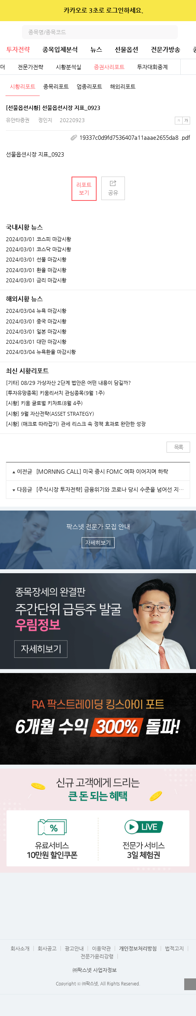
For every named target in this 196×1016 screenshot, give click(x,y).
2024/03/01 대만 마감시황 (36, 342)
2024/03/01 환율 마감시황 (36, 270)
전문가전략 (30, 67)
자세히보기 (98, 543)
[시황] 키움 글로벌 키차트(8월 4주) (44, 403)
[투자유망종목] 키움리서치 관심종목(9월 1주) (55, 393)
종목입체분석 (60, 49)
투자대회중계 (152, 67)
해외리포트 (123, 86)
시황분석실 (68, 67)
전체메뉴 (189, 32)
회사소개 (20, 948)
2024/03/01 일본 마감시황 (36, 331)
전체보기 (188, 67)
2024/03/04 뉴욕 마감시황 (36, 311)
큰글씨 (186, 121)
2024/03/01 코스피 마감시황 (38, 239)
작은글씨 (179, 121)
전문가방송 (165, 49)
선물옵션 (126, 49)
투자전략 (18, 49)
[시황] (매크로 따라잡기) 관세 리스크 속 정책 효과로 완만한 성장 (76, 424)
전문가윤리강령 (97, 956)
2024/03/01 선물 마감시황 (36, 259)
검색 (171, 32)
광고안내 (74, 948)
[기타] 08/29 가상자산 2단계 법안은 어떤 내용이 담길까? (68, 383)
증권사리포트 (109, 67)
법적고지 (174, 948)
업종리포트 (89, 86)
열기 (190, 984)
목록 (178, 447)
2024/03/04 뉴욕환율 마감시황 (41, 352)
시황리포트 (22, 86)
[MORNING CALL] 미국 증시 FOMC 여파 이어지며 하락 (102, 471)
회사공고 (47, 948)
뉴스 (96, 49)
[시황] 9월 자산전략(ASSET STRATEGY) (50, 414)
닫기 (184, 10)
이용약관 (101, 948)
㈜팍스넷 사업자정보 (95, 970)
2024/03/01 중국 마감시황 (36, 321)
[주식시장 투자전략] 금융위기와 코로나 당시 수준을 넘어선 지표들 (110, 489)
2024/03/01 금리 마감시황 (36, 280)
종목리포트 (56, 86)
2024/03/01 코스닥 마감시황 (38, 249)
